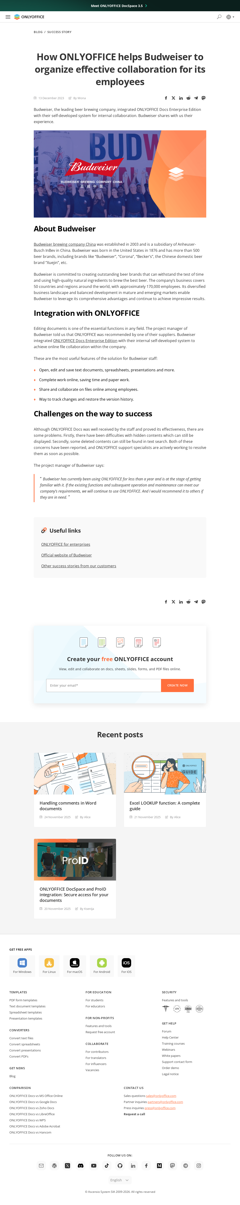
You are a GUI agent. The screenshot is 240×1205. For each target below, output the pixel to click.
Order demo (170, 1068)
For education (98, 992)
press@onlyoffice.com (160, 1108)
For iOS (126, 972)
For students (94, 1000)
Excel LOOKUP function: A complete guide (165, 805)
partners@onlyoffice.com (165, 1102)
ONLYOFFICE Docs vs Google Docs (33, 1102)
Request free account (100, 1032)
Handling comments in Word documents (68, 805)
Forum (166, 1031)
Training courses (173, 1043)
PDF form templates (23, 1000)
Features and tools (99, 1026)
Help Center (170, 1037)
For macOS (74, 972)
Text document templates (27, 1006)
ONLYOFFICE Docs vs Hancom (30, 1132)
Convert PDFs (18, 1056)
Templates (18, 992)
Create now (177, 685)
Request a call (134, 1114)
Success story (59, 32)
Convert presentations (25, 1050)
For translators (96, 1058)
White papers (171, 1056)
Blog (38, 32)
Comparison (20, 1088)
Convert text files (21, 1038)
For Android (102, 972)
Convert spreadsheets (24, 1044)
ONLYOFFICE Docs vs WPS (27, 1120)
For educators (95, 1006)
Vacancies (92, 1070)
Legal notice (170, 1074)
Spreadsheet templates (25, 1012)
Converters (19, 1030)
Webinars (168, 1049)
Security (169, 992)
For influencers (96, 1064)
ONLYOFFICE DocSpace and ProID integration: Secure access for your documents (74, 894)
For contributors (97, 1052)
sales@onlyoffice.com (161, 1096)
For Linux (49, 972)
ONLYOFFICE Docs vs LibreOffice (32, 1114)
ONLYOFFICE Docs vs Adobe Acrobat (34, 1126)
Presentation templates (25, 1018)
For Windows (22, 972)
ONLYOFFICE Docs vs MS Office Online (36, 1096)
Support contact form (177, 1062)
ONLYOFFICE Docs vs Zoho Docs (31, 1108)
